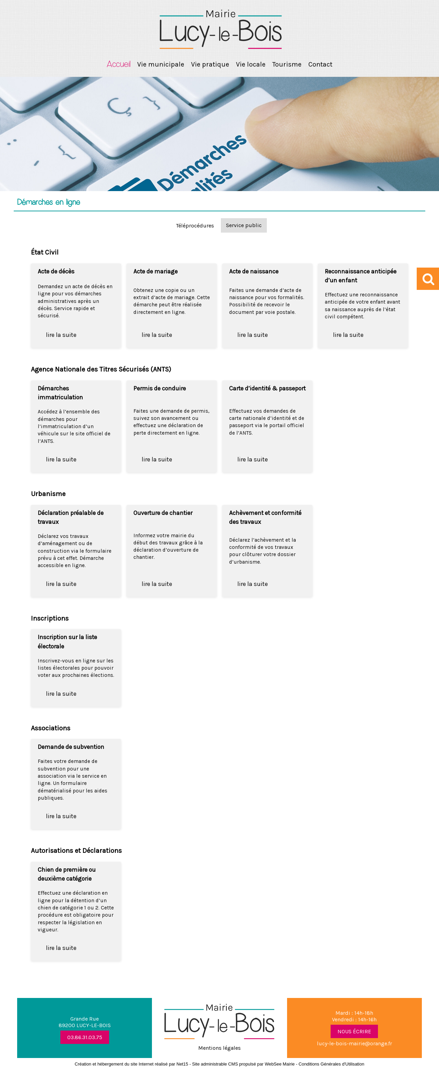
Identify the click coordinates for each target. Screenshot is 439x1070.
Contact (320, 64)
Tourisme (286, 64)
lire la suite (61, 335)
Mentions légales (219, 1048)
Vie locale (250, 64)
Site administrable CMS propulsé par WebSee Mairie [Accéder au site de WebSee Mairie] (243, 1064)
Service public (244, 225)
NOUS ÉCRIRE (354, 1031)
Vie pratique (210, 64)
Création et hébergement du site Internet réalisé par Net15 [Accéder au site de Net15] (131, 1064)
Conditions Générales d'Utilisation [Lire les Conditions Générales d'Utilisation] (332, 1064)
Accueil (118, 64)
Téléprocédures (195, 225)
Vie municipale (160, 64)
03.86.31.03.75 (84, 1037)
